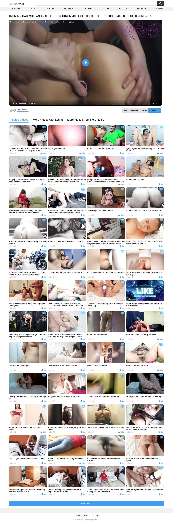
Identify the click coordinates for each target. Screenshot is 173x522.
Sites (107, 9)
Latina (17, 3)
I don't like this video (14, 110)
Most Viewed (69, 9)
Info (125, 110)
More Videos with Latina (48, 119)
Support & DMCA (81, 516)
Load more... (86, 503)
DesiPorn (160, 9)
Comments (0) (154, 110)
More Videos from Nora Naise (85, 119)
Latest (33, 9)
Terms (96, 516)
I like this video (11, 110)
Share (144, 110)
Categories (90, 9)
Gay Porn (123, 9)
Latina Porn (14, 9)
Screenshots (134, 110)
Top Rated (50, 9)
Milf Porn (141, 9)
